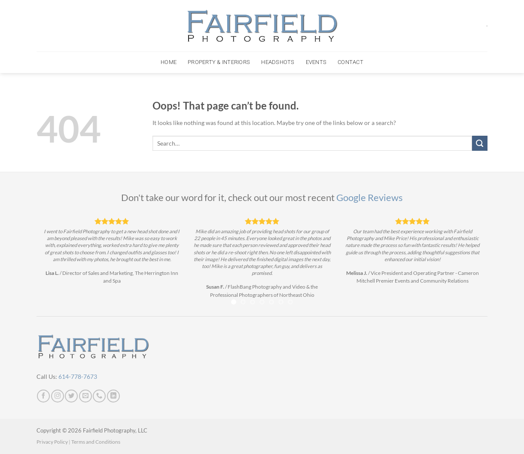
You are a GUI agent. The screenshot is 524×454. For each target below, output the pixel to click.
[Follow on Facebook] (43, 396)
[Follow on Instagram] (57, 396)
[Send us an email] (85, 396)
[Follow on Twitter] (71, 396)
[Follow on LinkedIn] (113, 396)
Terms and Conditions (95, 442)
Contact (350, 62)
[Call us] (99, 396)
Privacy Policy (52, 442)
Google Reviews (369, 197)
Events (316, 62)
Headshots (277, 62)
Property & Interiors (219, 62)
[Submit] (479, 143)
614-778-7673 (77, 376)
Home (169, 62)
